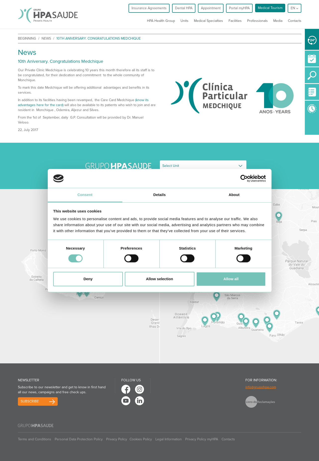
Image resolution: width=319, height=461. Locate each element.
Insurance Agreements (149, 8)
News (46, 38)
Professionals (257, 21)
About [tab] (234, 195)
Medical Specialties (208, 21)
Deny (88, 279)
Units (184, 21)
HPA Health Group (161, 21)
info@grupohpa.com (260, 387)
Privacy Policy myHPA (201, 439)
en (294, 8)
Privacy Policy (116, 439)
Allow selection (159, 279)
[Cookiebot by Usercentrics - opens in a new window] (244, 178)
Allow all (231, 279)
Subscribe (30, 401)
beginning (27, 38)
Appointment (211, 8)
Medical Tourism (270, 8)
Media (277, 21)
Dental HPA (183, 8)
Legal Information (168, 439)
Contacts (294, 21)
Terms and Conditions (34, 439)
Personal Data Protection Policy (79, 439)
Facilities (235, 21)
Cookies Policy (141, 439)
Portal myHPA (239, 8)
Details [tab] (159, 195)
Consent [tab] (84, 195)
